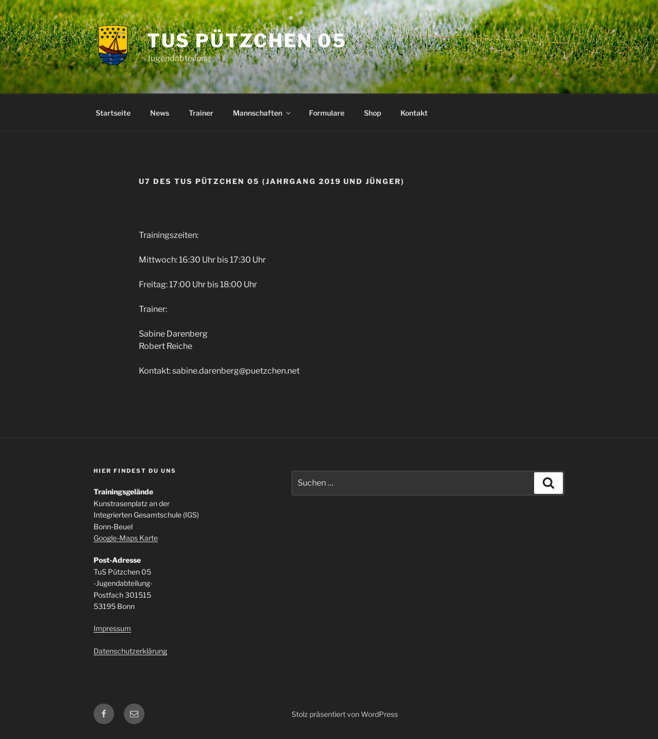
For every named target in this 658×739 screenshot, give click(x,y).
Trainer (201, 112)
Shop (372, 112)
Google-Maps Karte (126, 537)
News (159, 112)
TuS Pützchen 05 (247, 40)
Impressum (112, 628)
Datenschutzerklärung (130, 650)
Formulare (326, 112)
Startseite (113, 112)
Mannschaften (262, 112)
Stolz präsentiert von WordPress (344, 714)
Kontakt (414, 112)
